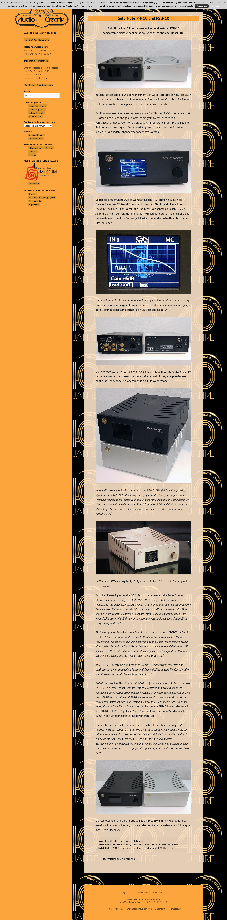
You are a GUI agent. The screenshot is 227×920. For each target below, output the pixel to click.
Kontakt (119, 908)
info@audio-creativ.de (131, 902)
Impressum (176, 908)
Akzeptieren (202, 6)
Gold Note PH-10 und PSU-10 (143, 18)
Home (109, 908)
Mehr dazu (215, 5)
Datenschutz (161, 908)
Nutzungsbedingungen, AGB (138, 908)
